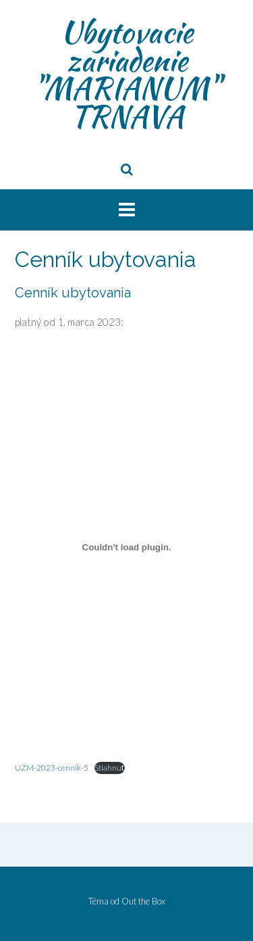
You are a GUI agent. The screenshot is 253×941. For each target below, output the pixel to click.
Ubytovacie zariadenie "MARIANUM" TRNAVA (126, 74)
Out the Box (143, 901)
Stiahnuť (109, 768)
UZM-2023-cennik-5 (51, 768)
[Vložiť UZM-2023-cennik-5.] (126, 547)
